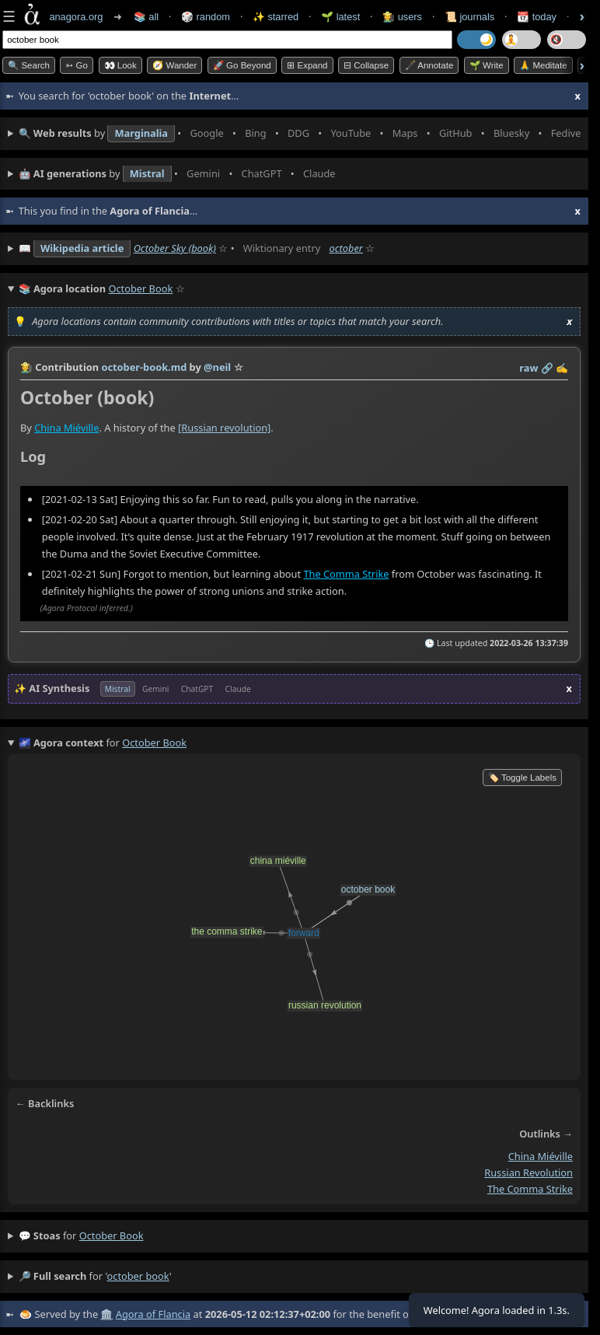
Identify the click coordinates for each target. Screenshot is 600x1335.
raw (528, 368)
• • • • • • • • (300, 133)
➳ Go (76, 65)
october (346, 248)
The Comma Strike (346, 574)
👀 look (120, 65)
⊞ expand (307, 65)
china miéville (540, 1156)
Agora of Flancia (153, 1314)
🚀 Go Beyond (242, 65)
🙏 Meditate (543, 65)
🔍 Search (29, 65)
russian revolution (528, 1172)
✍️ (562, 368)
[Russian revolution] (224, 428)
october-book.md (144, 367)
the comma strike (530, 1188)
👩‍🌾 (26, 367)
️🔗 (547, 368)
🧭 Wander (174, 65)
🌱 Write (486, 65)
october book (111, 1235)
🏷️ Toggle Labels (522, 777)
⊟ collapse (366, 65)
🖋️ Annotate (429, 65)
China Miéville (66, 428)
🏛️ (106, 1314)
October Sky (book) (175, 248)
